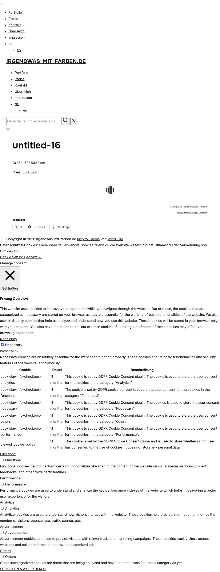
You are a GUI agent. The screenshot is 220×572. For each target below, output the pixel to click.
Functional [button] (8, 454)
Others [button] (5, 551)
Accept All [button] (34, 257)
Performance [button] (10, 478)
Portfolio (15, 12)
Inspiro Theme (88, 239)
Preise (13, 19)
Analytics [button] (7, 502)
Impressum (16, 37)
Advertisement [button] (11, 527)
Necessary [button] (8, 339)
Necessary (13, 345)
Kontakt (14, 25)
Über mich (16, 31)
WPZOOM (115, 239)
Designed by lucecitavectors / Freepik (188, 206)
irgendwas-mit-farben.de (46, 61)
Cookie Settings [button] (12, 257)
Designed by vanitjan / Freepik (192, 212)
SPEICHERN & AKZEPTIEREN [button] (23, 569)
